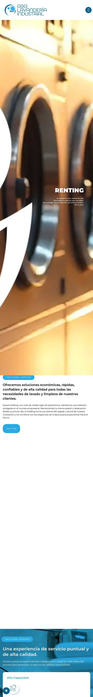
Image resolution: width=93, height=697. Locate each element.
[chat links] (6, 690)
